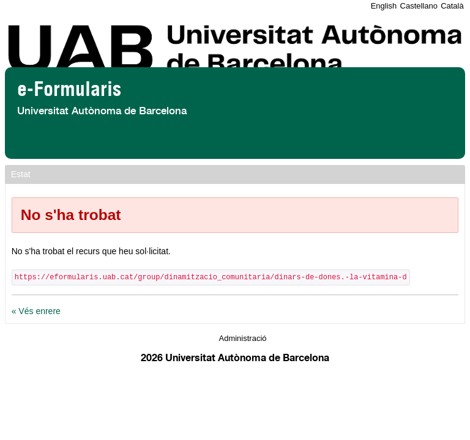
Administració (242, 338)
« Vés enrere (36, 311)
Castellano (419, 5)
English (384, 5)
